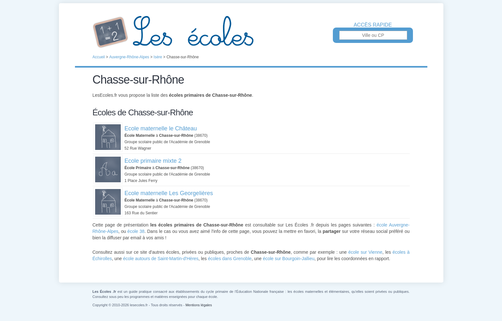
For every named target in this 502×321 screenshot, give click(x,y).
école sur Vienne (365, 252)
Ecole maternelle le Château (161, 128)
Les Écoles (251, 32)
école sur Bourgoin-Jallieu (288, 258)
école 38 (136, 231)
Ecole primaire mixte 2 (153, 161)
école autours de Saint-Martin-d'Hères (160, 258)
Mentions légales (198, 305)
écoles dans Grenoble (229, 258)
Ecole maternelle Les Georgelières (169, 193)
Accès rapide (373, 25)
